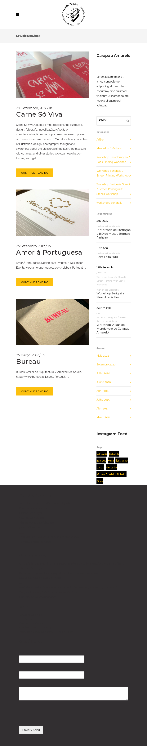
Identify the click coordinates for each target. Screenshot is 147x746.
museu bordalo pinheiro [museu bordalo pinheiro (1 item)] (111, 474)
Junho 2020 (103, 382)
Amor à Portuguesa (49, 252)
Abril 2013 (102, 408)
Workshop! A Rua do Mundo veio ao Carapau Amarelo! (113, 328)
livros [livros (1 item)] (100, 467)
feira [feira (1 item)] (111, 460)
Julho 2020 (103, 373)
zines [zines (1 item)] (99, 481)
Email (24, 668)
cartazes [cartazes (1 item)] (101, 453)
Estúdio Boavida (27, 36)
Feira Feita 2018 (107, 257)
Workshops (27, 619)
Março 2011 (103, 417)
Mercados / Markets (109, 148)
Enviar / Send (31, 730)
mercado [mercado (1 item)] (111, 467)
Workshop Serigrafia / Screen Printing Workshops (113, 173)
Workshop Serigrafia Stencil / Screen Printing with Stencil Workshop (113, 189)
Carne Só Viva (39, 114)
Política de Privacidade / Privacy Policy (46, 631)
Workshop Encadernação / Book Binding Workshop (113, 159)
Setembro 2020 (105, 364)
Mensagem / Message (38, 684)
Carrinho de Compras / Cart (38, 627)
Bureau (28, 361)
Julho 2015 (102, 399)
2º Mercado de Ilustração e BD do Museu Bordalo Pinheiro (113, 233)
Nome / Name (31, 652)
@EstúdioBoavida (31, 527)
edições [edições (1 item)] (101, 460)
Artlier (100, 139)
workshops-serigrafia (109, 202)
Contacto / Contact (33, 623)
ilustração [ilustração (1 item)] (121, 460)
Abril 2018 (102, 390)
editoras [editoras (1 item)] (114, 453)
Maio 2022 (102, 355)
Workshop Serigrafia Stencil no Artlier (110, 295)
